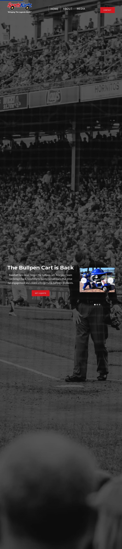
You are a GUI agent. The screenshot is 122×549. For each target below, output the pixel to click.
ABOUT (67, 9)
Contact (107, 10)
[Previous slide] (84, 280)
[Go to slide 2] (97, 304)
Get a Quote (40, 293)
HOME (55, 9)
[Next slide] (111, 280)
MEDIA (81, 9)
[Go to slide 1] (95, 304)
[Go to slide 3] (99, 304)
